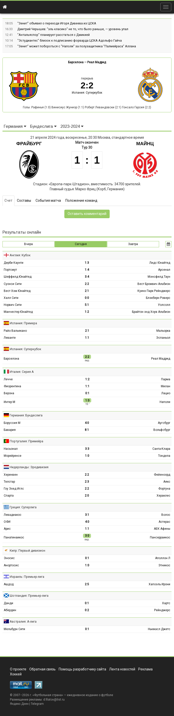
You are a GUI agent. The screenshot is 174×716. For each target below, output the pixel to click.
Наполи (165, 402)
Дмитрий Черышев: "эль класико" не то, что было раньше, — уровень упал (72, 29)
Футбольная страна (48, 695)
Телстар (9, 481)
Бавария (10, 430)
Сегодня (81, 244)
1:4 (87, 269)
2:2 (87, 284)
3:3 (87, 449)
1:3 (87, 262)
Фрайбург (29, 143)
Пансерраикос (160, 537)
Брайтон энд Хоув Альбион (151, 312)
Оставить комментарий (87, 214)
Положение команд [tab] (81, 200)
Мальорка (163, 330)
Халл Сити (11, 298)
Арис (7, 528)
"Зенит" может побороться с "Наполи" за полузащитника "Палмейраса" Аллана (76, 46)
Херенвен (11, 474)
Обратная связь (42, 669)
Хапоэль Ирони (159, 584)
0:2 (87, 610)
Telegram (37, 704)
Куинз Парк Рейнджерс (153, 291)
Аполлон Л (162, 558)
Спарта (9, 495)
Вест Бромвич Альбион (153, 284)
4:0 (87, 423)
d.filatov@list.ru (54, 699)
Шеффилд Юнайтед (18, 276)
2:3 (87, 481)
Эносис (9, 558)
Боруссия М (12, 423)
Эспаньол (163, 337)
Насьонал (11, 449)
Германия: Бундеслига (26, 415)
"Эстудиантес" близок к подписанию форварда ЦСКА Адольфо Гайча (69, 40)
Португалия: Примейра (26, 441)
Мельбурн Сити (14, 629)
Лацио (165, 393)
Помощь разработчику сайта (82, 669)
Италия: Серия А (22, 372)
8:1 (87, 430)
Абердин (10, 610)
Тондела (164, 455)
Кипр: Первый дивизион (27, 550)
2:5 (87, 584)
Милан (165, 386)
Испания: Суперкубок (87, 92)
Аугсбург (164, 423)
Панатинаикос (14, 537)
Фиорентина (12, 386)
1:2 (87, 312)
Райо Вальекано (15, 330)
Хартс (166, 603)
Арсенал (164, 269)
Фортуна (164, 488)
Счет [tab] (8, 200)
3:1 (87, 515)
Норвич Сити (13, 305)
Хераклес (163, 495)
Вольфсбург (161, 430)
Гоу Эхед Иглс (14, 488)
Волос (165, 515)
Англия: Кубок (20, 255)
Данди (8, 603)
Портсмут (10, 269)
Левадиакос (12, 515)
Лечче (8, 379)
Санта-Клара (161, 449)
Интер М (9, 402)
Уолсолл (164, 305)
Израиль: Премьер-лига (27, 577)
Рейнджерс (162, 610)
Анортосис (11, 565)
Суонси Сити (13, 284)
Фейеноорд (162, 474)
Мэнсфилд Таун (159, 276)
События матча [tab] (48, 200)
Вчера (28, 244)
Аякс (166, 481)
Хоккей (16, 674)
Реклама (145, 669)
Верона (9, 393)
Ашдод (9, 584)
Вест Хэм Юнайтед (17, 291)
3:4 (87, 276)
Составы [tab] (24, 200)
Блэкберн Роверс (158, 298)
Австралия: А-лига (23, 621)
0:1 (87, 393)
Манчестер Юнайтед (18, 312)
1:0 (87, 455)
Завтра (133, 244)
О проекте (18, 669)
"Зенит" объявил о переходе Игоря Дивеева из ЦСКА (56, 23)
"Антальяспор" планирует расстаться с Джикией (53, 35)
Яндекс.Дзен (19, 704)
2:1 (87, 291)
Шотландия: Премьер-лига (29, 595)
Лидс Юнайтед (159, 262)
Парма (165, 379)
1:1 (87, 337)
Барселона (76, 62)
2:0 (87, 495)
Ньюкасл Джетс (159, 629)
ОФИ (7, 521)
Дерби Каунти (13, 262)
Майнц (145, 143)
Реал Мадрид (96, 62)
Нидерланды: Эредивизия (29, 467)
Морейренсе (12, 455)
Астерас (164, 521)
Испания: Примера (23, 323)
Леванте (10, 337)
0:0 (87, 298)
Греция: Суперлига (23, 507)
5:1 (87, 305)
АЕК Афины (162, 528)
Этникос (164, 565)
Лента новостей (122, 669)
